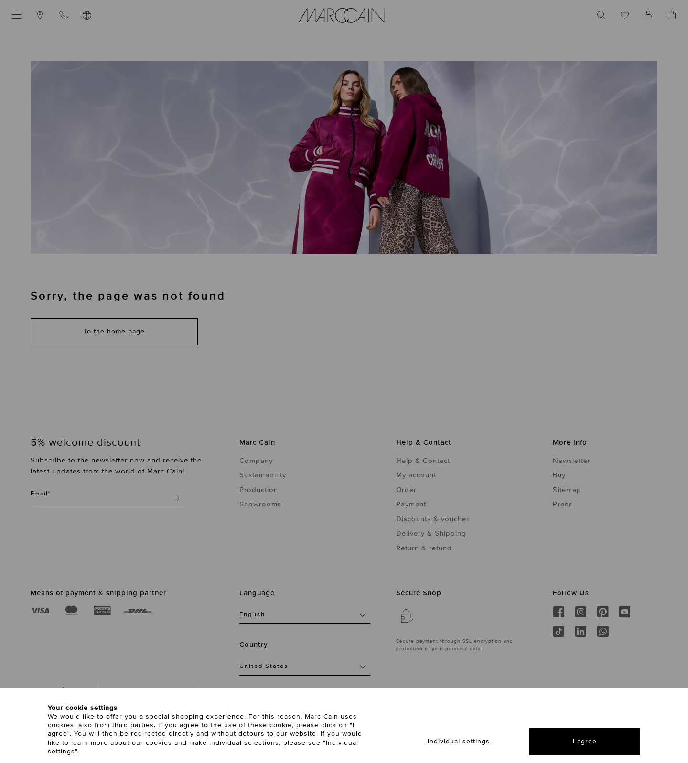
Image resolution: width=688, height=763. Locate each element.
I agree (585, 741)
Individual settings (459, 741)
